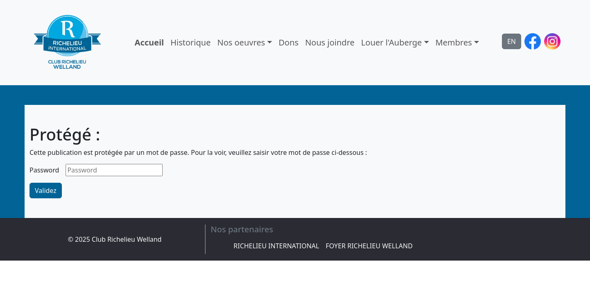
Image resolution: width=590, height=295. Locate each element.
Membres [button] (454, 42)
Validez (46, 190)
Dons (289, 42)
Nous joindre (330, 42)
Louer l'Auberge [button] (391, 42)
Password (44, 170)
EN (511, 41)
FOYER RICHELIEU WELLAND (369, 245)
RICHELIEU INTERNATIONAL (276, 245)
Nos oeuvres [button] (241, 42)
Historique (190, 42)
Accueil (149, 42)
